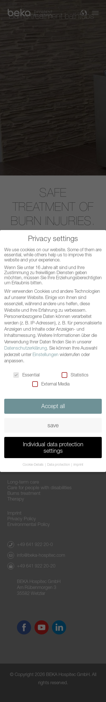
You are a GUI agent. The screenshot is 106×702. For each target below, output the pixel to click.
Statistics (75, 373)
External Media (51, 382)
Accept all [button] (53, 405)
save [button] (53, 424)
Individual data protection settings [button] (53, 445)
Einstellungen (46, 353)
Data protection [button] (59, 463)
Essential (26, 373)
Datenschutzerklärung (25, 346)
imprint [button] (78, 463)
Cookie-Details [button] (33, 463)
